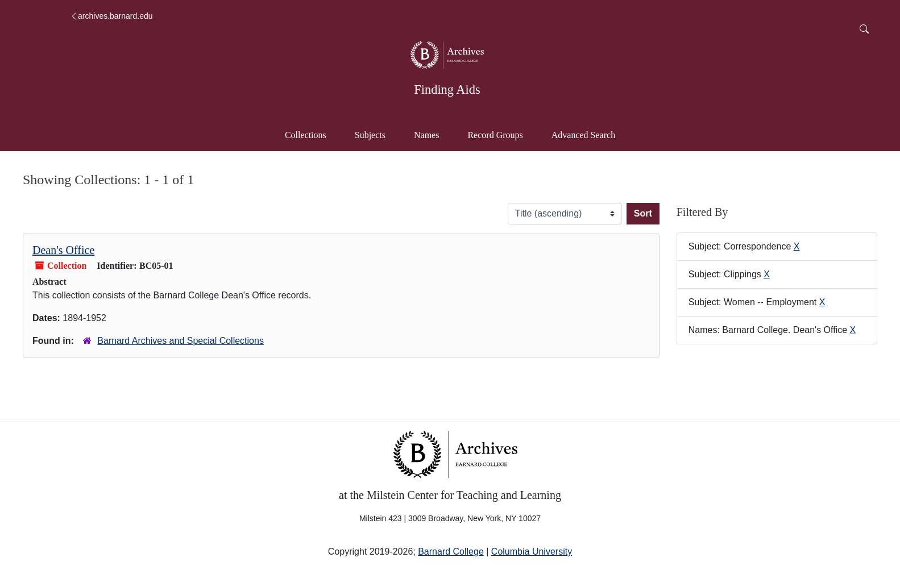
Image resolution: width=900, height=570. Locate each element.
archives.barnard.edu (111, 15)
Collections (305, 135)
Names (426, 135)
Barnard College (451, 551)
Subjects (370, 135)
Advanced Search (589, 134)
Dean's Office (63, 250)
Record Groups (494, 135)
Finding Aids (447, 89)
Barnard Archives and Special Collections (180, 341)
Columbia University (531, 551)
